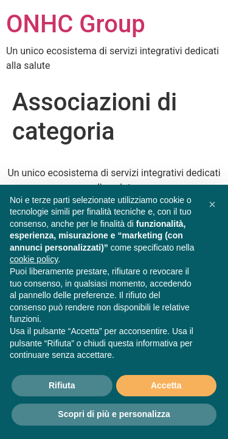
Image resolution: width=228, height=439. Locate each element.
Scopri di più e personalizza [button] (114, 414)
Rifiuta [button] (62, 385)
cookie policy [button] (34, 259)
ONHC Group (75, 24)
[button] (212, 204)
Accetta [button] (166, 385)
